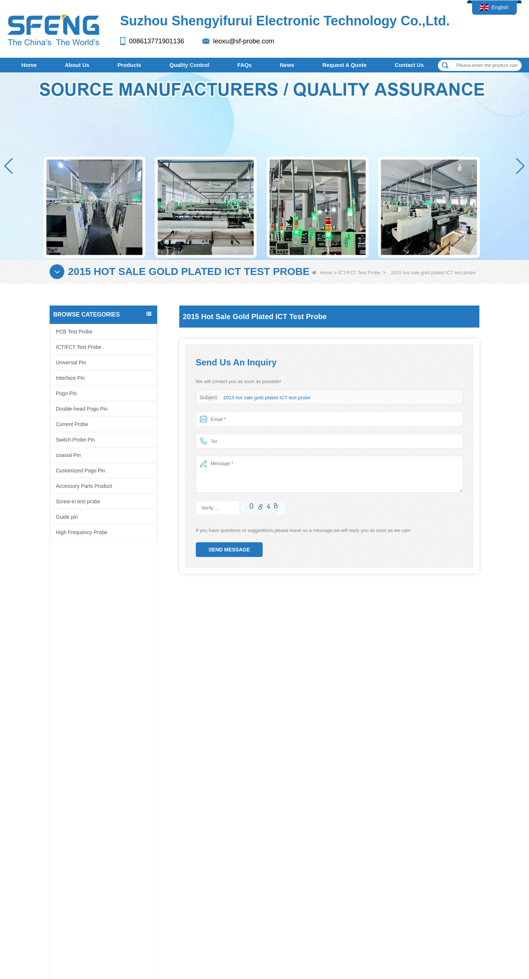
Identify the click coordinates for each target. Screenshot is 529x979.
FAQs (244, 65)
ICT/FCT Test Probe (359, 272)
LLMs (360, 897)
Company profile (54, 845)
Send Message (229, 550)
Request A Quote (344, 65)
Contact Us (409, 65)
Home (29, 65)
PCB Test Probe (74, 332)
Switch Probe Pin (75, 440)
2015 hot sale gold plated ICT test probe (265, 397)
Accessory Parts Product (84, 486)
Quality (155, 845)
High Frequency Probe (81, 532)
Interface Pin (70, 378)
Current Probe (72, 424)
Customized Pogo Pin (80, 471)
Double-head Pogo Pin (82, 409)
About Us (77, 65)
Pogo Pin (66, 393)
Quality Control (189, 65)
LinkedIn (27, 845)
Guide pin (67, 517)
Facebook (14, 845)
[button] (520, 166)
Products (129, 65)
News (287, 65)
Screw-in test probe (78, 501)
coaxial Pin (68, 455)
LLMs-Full (402, 897)
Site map (231, 897)
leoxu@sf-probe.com (243, 41)
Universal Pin (71, 362)
